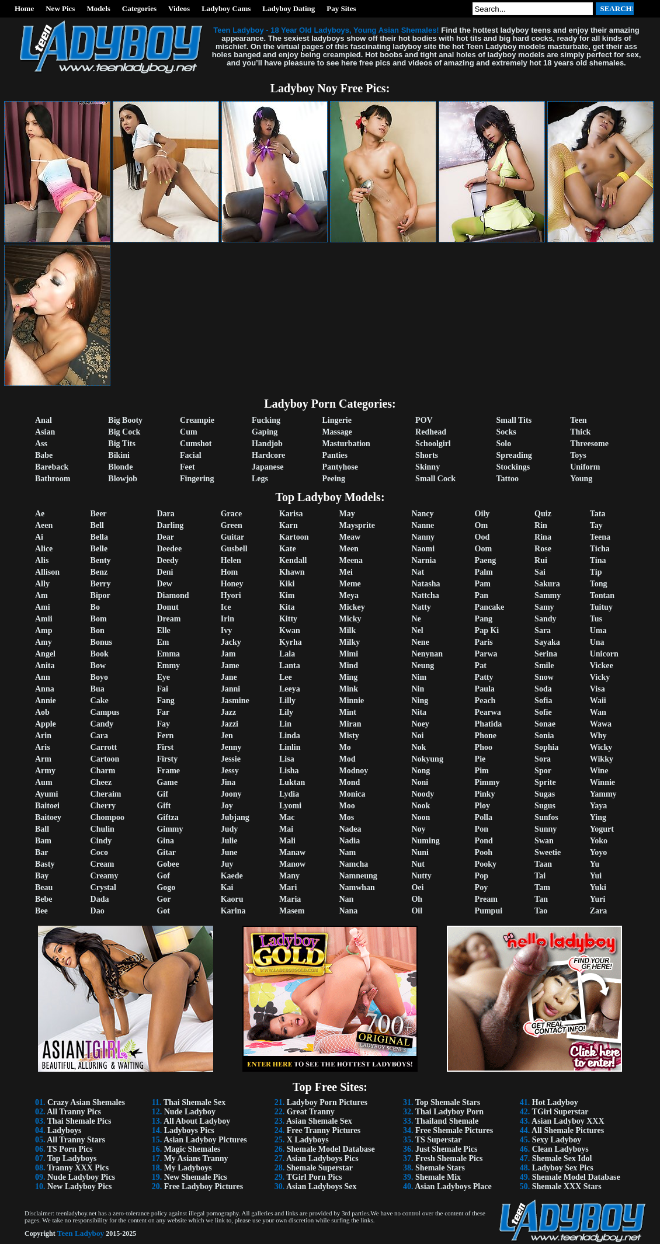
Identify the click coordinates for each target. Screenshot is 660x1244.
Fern (165, 735)
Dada (100, 899)
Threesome (589, 443)
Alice (44, 548)
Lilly (287, 700)
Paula (485, 688)
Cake (100, 700)
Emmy (168, 665)
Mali (287, 840)
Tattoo (507, 478)
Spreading (514, 455)
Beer (99, 513)
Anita (44, 665)
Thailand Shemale (447, 1121)
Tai (540, 875)
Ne (416, 618)
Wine (599, 770)
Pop (481, 875)
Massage (337, 432)
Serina (545, 653)
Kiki (286, 583)
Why (598, 735)
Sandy (545, 618)
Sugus (544, 805)
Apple (45, 724)
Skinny (427, 467)
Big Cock (124, 432)
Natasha (425, 583)
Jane (229, 677)
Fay (163, 724)
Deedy (167, 560)
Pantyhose (339, 467)
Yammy (603, 794)
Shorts (426, 455)
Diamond (173, 595)
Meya (348, 595)
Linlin (290, 747)
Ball (42, 829)
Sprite (545, 782)
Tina (598, 560)
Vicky (600, 677)
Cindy (101, 840)
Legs (260, 478)
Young (581, 478)
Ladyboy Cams (226, 8)
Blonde (120, 467)
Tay (596, 525)
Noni (419, 782)
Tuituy (601, 607)
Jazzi (229, 724)
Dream (168, 618)
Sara (542, 630)
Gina (165, 840)
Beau (44, 887)
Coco (99, 852)
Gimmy (170, 829)
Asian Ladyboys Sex (321, 1186)
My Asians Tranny (196, 1158)
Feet (187, 467)
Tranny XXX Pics (78, 1167)
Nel (417, 630)
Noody (422, 794)
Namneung (358, 875)
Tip (596, 572)
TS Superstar (438, 1139)
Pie (480, 759)
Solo (504, 443)
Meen (348, 548)
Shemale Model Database (331, 1149)
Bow (98, 665)
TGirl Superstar (560, 1111)
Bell (97, 525)
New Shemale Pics (195, 1177)
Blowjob (122, 478)
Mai (286, 829)
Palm (484, 572)
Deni (165, 572)
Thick (580, 432)
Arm (43, 759)
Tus (596, 618)
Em (163, 642)
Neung (422, 665)
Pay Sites (341, 8)
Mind (348, 665)
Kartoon (294, 537)
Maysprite (356, 525)
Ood (482, 537)
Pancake (490, 607)
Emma (168, 653)
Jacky (231, 642)
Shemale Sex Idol (562, 1158)
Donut (167, 607)
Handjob (267, 443)
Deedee (169, 548)
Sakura (547, 583)
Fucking (266, 420)
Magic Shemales (192, 1149)
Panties (335, 455)
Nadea (350, 829)
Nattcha (425, 595)
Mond (349, 782)
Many (289, 875)
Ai (39, 537)
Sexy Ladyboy (556, 1139)
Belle (99, 548)
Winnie (602, 782)
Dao (98, 910)
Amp (44, 630)
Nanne (422, 525)
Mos (346, 817)
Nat (417, 572)
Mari (288, 887)
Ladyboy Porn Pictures (327, 1102)
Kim (286, 595)
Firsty (167, 759)
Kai (227, 887)
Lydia (289, 794)
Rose (542, 548)
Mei (345, 572)
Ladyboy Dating (288, 8)
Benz (99, 572)
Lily (286, 712)
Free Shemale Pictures (454, 1130)
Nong (420, 770)
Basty (44, 864)
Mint (347, 712)
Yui (596, 875)
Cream (102, 864)
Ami (42, 607)
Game (167, 782)
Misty (349, 735)
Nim (418, 677)
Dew (164, 583)
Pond (484, 840)
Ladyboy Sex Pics (562, 1167)
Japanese (267, 467)
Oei (417, 887)
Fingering (197, 478)
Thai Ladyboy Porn (449, 1111)
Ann (42, 677)
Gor (164, 899)
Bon (98, 630)
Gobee (168, 864)
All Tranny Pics (74, 1111)
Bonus (101, 642)
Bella (99, 537)
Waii (598, 700)
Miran (350, 724)
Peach (485, 700)
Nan (346, 899)
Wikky (601, 759)
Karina (233, 910)
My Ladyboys (188, 1167)
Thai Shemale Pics (79, 1121)
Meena (350, 560)
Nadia (349, 840)
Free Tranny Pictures (324, 1130)
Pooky (485, 864)
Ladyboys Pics (189, 1130)
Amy (43, 642)
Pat (481, 665)
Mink (348, 688)
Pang (483, 618)
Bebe (44, 899)
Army (45, 770)
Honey (232, 583)
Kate (287, 548)
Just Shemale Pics (446, 1149)
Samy (544, 607)
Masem (292, 910)
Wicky (601, 747)
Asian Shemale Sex (319, 1121)
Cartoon (105, 759)
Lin (285, 724)
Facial (191, 455)
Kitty (288, 618)
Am (41, 595)
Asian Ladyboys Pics (322, 1158)
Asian (45, 432)
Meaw (349, 537)
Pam (483, 583)
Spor (542, 770)
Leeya (289, 688)
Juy (227, 864)
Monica (352, 794)
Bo (95, 607)
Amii (44, 618)
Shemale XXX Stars (567, 1186)
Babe (44, 455)
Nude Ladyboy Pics (81, 1177)
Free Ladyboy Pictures (204, 1186)
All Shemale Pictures (568, 1130)
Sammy (547, 595)
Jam (228, 653)
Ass (41, 443)
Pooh (483, 852)
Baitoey (48, 817)
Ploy (482, 805)
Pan (481, 595)
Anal (43, 420)
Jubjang (235, 817)
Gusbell (234, 548)
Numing (425, 840)
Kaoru (232, 899)
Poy (481, 887)
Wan (598, 712)
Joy (227, 805)
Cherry (103, 805)
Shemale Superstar (320, 1167)
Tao (540, 910)
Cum (188, 432)
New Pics (60, 8)
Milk (347, 630)
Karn (288, 525)
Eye (163, 677)
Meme (349, 583)
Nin (417, 688)
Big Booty (125, 420)
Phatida (488, 724)
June (229, 852)
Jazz (228, 712)
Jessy (230, 770)
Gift (164, 805)
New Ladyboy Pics (79, 1186)
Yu (595, 864)
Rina (542, 537)
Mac (286, 817)
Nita (418, 712)
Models (98, 8)
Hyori (231, 595)
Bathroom (52, 478)
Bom (99, 618)
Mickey (351, 607)
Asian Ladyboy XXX (568, 1121)
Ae (39, 513)
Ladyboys (64, 1130)
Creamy (105, 875)
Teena (600, 537)
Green (231, 525)
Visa (597, 688)
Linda (289, 735)
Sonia (544, 735)
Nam (347, 852)
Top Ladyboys (72, 1158)
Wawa (601, 724)
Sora (542, 759)
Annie (45, 700)
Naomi (423, 548)
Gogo (166, 887)
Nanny (423, 537)
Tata (598, 513)
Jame (230, 665)
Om (481, 525)
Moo (347, 805)
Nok (418, 747)
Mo (344, 747)
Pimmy (487, 782)
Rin (540, 525)
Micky (350, 618)
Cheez (101, 782)
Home (24, 8)
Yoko (598, 840)
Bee (41, 910)
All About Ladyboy (197, 1121)
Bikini (119, 455)
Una (597, 642)
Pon (481, 829)
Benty (101, 560)
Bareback (51, 467)
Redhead (430, 432)
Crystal (103, 887)
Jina (228, 782)
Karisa (291, 513)
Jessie (231, 759)
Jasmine (235, 700)
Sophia (546, 747)
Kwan (289, 630)
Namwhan (356, 887)
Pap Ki (487, 630)
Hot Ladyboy (555, 1102)
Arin (43, 735)
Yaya (598, 805)
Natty (420, 607)
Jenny (231, 747)
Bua (98, 688)
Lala (287, 653)
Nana (348, 910)
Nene (420, 642)
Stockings (513, 467)
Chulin (102, 829)
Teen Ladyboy (81, 1233)
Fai (162, 688)
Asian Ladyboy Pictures (205, 1139)
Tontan (602, 595)
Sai (540, 572)
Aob (42, 712)
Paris (484, 642)
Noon (420, 817)
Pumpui (488, 910)
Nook (420, 805)
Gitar (166, 852)
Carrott (104, 747)
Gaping (264, 432)
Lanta (289, 665)
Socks (506, 432)
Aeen (44, 525)
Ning (419, 700)
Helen (231, 560)
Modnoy (353, 770)
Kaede (232, 875)
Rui (540, 560)
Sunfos (546, 817)
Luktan (292, 782)
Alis (41, 560)
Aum (44, 782)
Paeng (485, 560)
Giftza (167, 817)
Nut (418, 864)
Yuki (598, 887)
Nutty (421, 875)
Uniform (585, 467)
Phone (485, 735)
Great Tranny (311, 1111)
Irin (227, 618)
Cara (99, 735)
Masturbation (346, 443)
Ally (42, 583)
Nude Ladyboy (190, 1111)
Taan (543, 864)
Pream (486, 899)
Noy (418, 829)
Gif (162, 794)
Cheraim (106, 794)
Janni (230, 688)
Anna (44, 688)
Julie (229, 840)
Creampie (197, 420)
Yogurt (602, 829)
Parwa (486, 653)
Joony (231, 794)
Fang (165, 700)
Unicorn (604, 653)
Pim (482, 770)
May (347, 513)
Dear (165, 537)
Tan (541, 899)
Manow (292, 864)
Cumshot (195, 443)
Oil (416, 910)
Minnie (351, 700)
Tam (542, 887)
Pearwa (488, 712)
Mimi (348, 653)
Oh (416, 899)
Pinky (485, 794)
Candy (102, 724)
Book (100, 653)
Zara (598, 910)
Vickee (601, 665)
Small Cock (435, 478)
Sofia (543, 700)
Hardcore (268, 455)
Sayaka (547, 642)
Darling (170, 525)
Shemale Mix (438, 1177)
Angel (45, 653)
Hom (229, 572)
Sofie (543, 712)
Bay (41, 875)
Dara (165, 513)
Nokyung (427, 759)
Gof (163, 875)
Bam (43, 840)
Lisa (286, 759)
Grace (231, 513)
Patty (484, 677)
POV (424, 420)
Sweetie (547, 852)
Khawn (292, 572)
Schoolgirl (433, 443)
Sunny (545, 829)
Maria (290, 899)
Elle (163, 630)
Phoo (483, 747)
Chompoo (107, 817)
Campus (105, 712)
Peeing (333, 478)
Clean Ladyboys (560, 1149)
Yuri (598, 899)
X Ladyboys (308, 1139)
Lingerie (337, 420)
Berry (101, 583)
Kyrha (290, 642)
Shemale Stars (440, 1167)
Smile (544, 665)
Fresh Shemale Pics (449, 1158)
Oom (483, 548)
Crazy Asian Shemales (86, 1102)
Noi (417, 735)
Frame (168, 770)
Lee (285, 677)
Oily (482, 513)
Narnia (423, 560)
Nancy (422, 513)
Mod (347, 759)
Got (163, 910)
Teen (578, 420)
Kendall (293, 560)
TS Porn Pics (70, 1149)
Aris (42, 747)
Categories (139, 8)
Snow (544, 677)
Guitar (232, 537)
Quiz (542, 513)
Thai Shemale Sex (195, 1102)
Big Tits (122, 443)
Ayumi (46, 794)
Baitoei (47, 805)
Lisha (288, 770)
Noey (420, 724)
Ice (226, 607)
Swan (544, 840)
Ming (348, 677)
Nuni (420, 852)
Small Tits (514, 420)
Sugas (544, 794)
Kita (286, 607)
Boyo (99, 677)
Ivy (226, 630)
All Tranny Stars (76, 1139)
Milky (349, 642)
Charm (103, 770)
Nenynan (427, 653)
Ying (598, 817)
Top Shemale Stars (448, 1102)
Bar (41, 852)
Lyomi (290, 805)
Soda (543, 688)
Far (163, 712)
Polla (483, 817)
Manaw (292, 852)
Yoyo (598, 852)
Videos (179, 8)
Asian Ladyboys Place (453, 1186)
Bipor (100, 595)
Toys (578, 455)
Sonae (544, 724)
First (165, 747)
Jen (227, 735)
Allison (47, 572)
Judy (229, 829)
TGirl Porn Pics (314, 1177)
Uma (598, 630)
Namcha (353, 864)
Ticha (600, 548)
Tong (598, 583)
